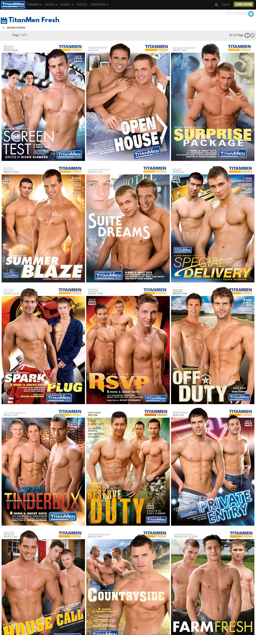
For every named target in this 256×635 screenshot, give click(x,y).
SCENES (67, 4)
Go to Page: (236, 35)
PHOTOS (82, 4)
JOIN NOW (243, 5)
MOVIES (51, 4)
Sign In (226, 4)
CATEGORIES (99, 4)
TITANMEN (35, 4)
